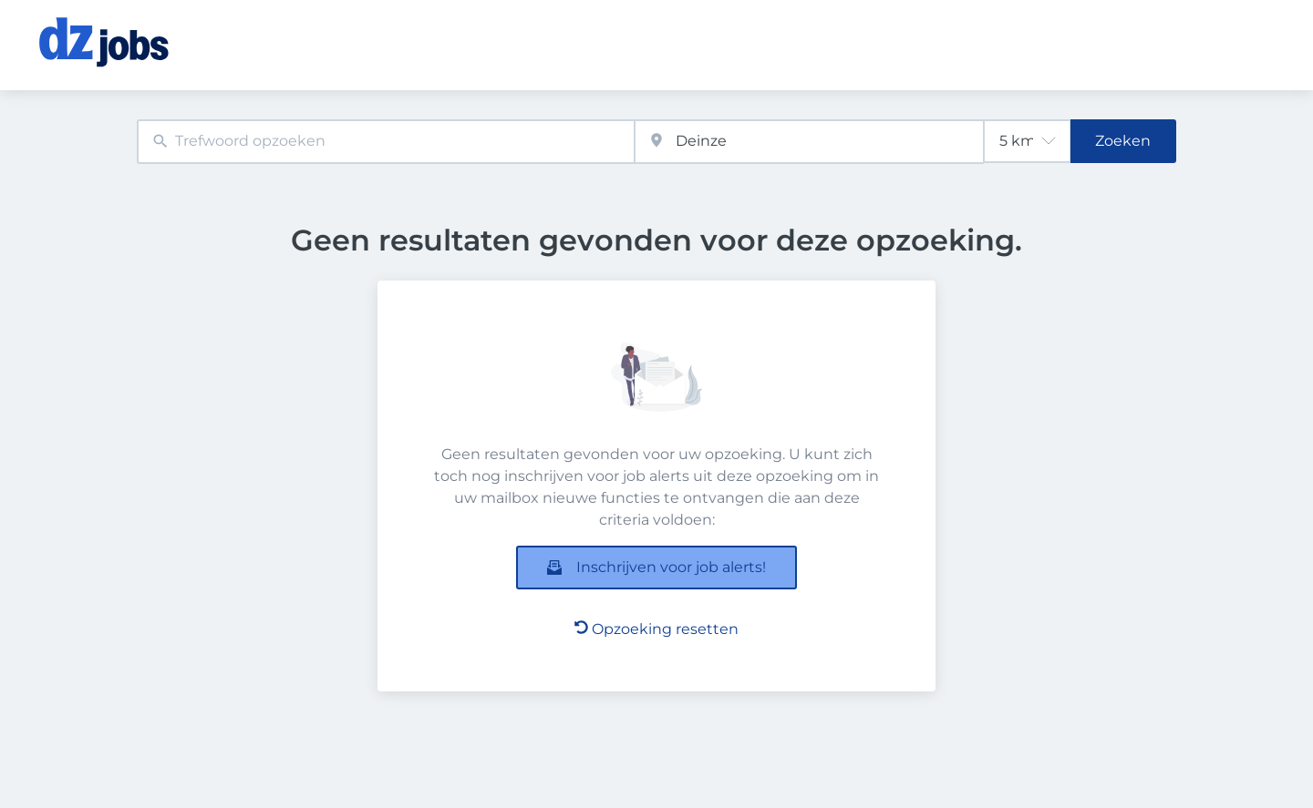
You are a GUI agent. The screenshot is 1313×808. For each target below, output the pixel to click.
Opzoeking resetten (656, 629)
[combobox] (386, 141)
